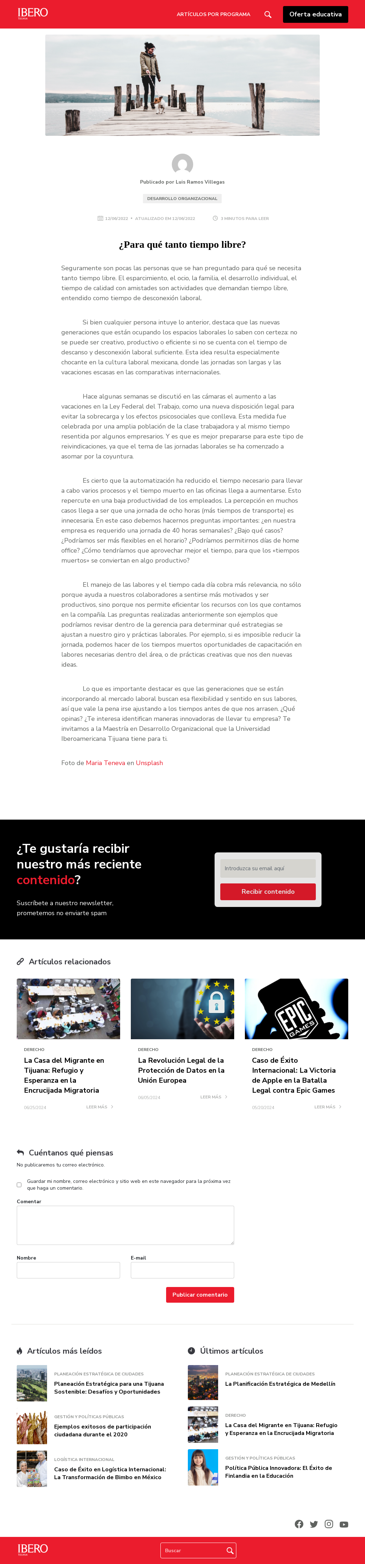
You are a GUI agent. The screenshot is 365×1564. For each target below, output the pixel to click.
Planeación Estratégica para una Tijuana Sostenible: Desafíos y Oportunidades (109, 1388)
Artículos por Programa (213, 14)
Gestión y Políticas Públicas (89, 1417)
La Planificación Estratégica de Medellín (280, 1384)
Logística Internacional (84, 1459)
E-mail (138, 1258)
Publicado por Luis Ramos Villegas (182, 182)
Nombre (26, 1258)
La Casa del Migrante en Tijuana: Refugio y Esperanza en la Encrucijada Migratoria (64, 1075)
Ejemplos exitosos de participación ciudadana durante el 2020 (102, 1431)
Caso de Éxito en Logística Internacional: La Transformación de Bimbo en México (110, 1473)
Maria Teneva (105, 763)
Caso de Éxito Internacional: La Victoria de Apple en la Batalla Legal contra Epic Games (294, 1075)
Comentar (29, 1201)
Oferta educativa (315, 14)
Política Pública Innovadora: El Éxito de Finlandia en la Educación (278, 1472)
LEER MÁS (99, 1107)
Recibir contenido (268, 891)
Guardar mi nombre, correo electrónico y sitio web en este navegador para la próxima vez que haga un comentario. (129, 1184)
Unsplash (149, 763)
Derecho (34, 1049)
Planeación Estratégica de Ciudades (99, 1374)
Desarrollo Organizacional (182, 198)
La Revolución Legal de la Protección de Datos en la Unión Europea (181, 1070)
